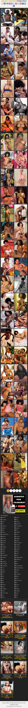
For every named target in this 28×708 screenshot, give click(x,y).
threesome (18, 580)
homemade (4, 593)
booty (3, 551)
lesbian (17, 521)
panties (17, 549)
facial (3, 572)
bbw (2, 530)
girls (2, 582)
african (3, 517)
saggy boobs (19, 557)
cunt (2, 567)
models (17, 532)
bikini (3, 544)
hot (2, 595)
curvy (3, 570)
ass (2, 523)
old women (18, 542)
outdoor (17, 544)
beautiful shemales (6, 534)
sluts (16, 572)
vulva (17, 593)
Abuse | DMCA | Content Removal (10, 702)
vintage (17, 591)
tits (16, 582)
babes (3, 528)
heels (3, 591)
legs (16, 519)
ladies (17, 517)
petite (17, 551)
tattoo (17, 576)
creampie (4, 563)
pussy (17, 553)
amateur (3, 519)
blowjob (3, 547)
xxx (16, 597)
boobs (3, 549)
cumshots (4, 565)
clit (2, 559)
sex (16, 561)
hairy (3, 586)
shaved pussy (19, 567)
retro (16, 555)
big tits (3, 542)
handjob (3, 588)
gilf (2, 580)
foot (2, 578)
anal (2, 521)
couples (3, 561)
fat (2, 574)
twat (16, 586)
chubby (3, 557)
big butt (3, 540)
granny (3, 584)
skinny (17, 570)
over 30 (17, 547)
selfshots (18, 559)
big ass (3, 538)
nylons (17, 540)
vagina (17, 588)
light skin (17, 523)
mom (16, 534)
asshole (3, 526)
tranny (17, 584)
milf (16, 530)
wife (16, 595)
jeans (3, 597)
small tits (17, 574)
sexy (16, 563)
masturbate (18, 526)
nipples (17, 538)
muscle (17, 536)
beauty (3, 536)
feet (2, 576)
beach (3, 532)
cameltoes (4, 555)
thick (16, 578)
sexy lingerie (18, 565)
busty (3, 553)
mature (17, 528)
